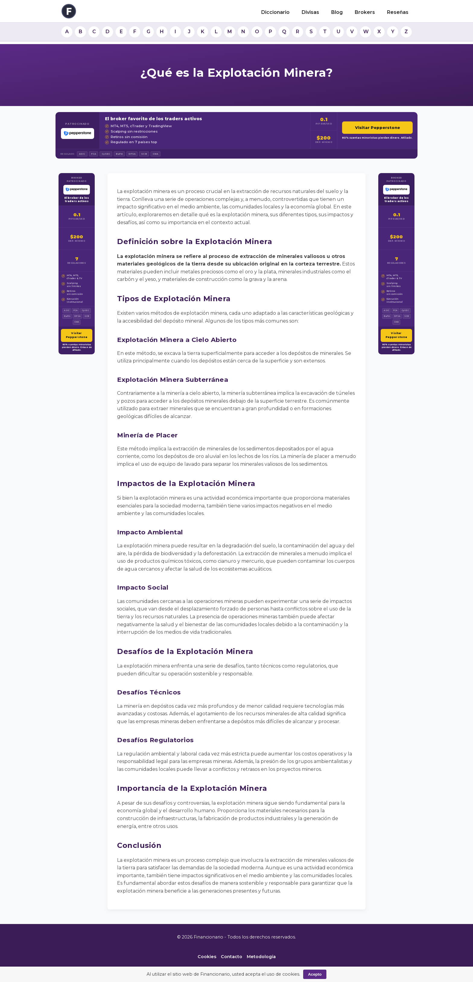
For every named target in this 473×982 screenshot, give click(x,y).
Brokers (365, 12)
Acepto (315, 974)
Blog (337, 12)
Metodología (261, 956)
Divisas (310, 12)
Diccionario (275, 12)
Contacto (231, 956)
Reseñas (397, 12)
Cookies (207, 956)
